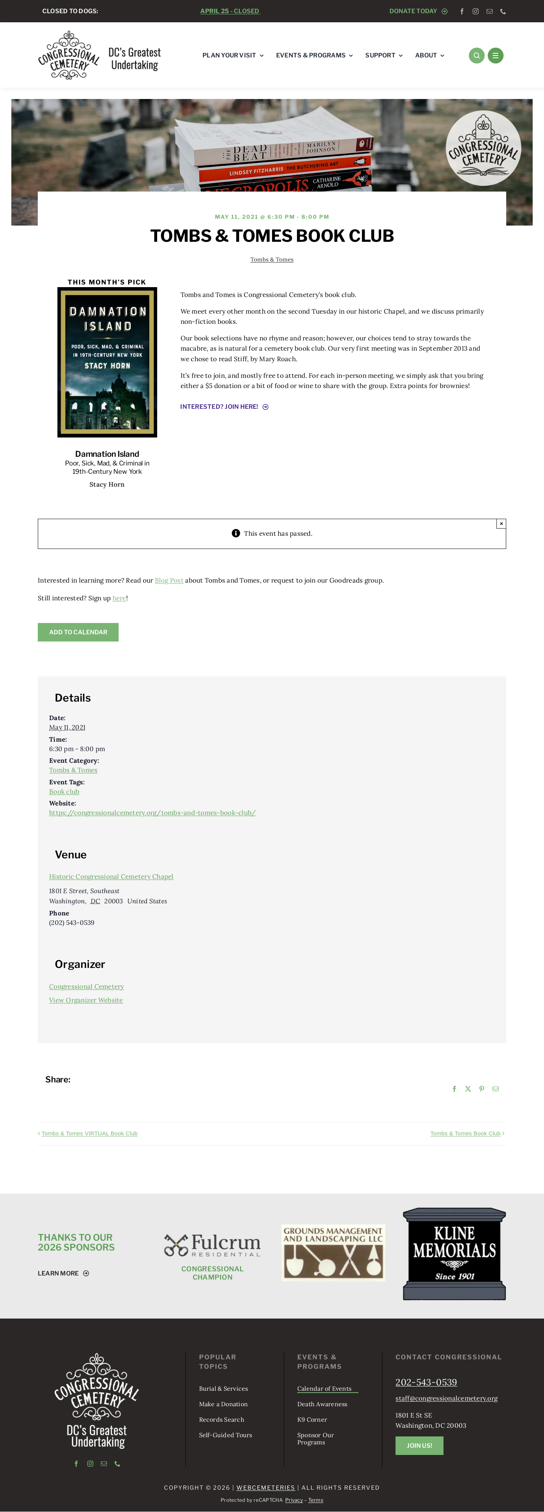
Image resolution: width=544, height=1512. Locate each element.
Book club (64, 791)
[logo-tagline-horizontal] (100, 33)
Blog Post (169, 580)
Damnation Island (107, 454)
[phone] (503, 11)
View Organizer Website (86, 1000)
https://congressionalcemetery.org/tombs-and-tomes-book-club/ (152, 813)
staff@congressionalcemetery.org (447, 1398)
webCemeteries (265, 1487)
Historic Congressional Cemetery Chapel (111, 876)
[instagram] (476, 11)
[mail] (490, 11)
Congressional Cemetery (86, 986)
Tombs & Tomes (272, 259)
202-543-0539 (426, 1382)
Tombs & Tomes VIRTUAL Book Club (90, 1133)
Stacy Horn (107, 484)
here (119, 598)
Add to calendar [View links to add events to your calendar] (78, 632)
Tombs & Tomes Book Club (465, 1133)
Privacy (294, 1500)
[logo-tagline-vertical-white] (96, 1355)
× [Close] (501, 523)
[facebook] (462, 11)
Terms (315, 1500)
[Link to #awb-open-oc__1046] (477, 55)
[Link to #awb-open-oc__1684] (496, 55)
